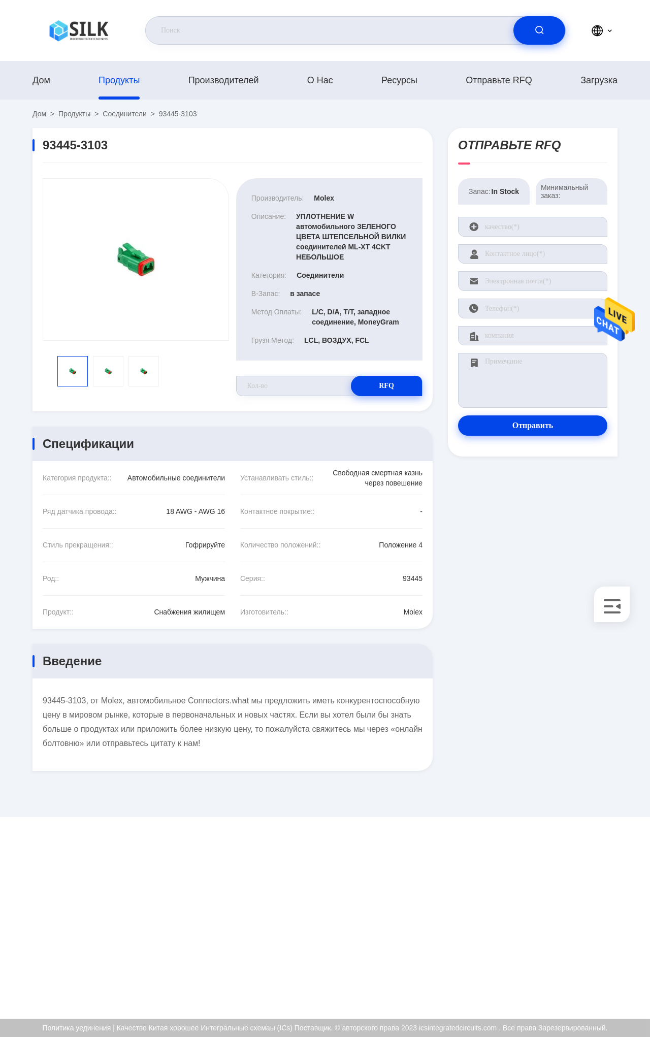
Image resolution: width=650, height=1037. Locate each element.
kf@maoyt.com (98, 916)
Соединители (124, 114)
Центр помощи (573, 981)
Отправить (533, 425)
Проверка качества (580, 937)
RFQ (386, 386)
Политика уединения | (78, 1028)
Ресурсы (399, 80)
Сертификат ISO (576, 915)
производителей (223, 80)
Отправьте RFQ (499, 80)
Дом (41, 80)
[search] (539, 30)
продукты (119, 80)
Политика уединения (583, 959)
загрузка (599, 80)
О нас (320, 80)
